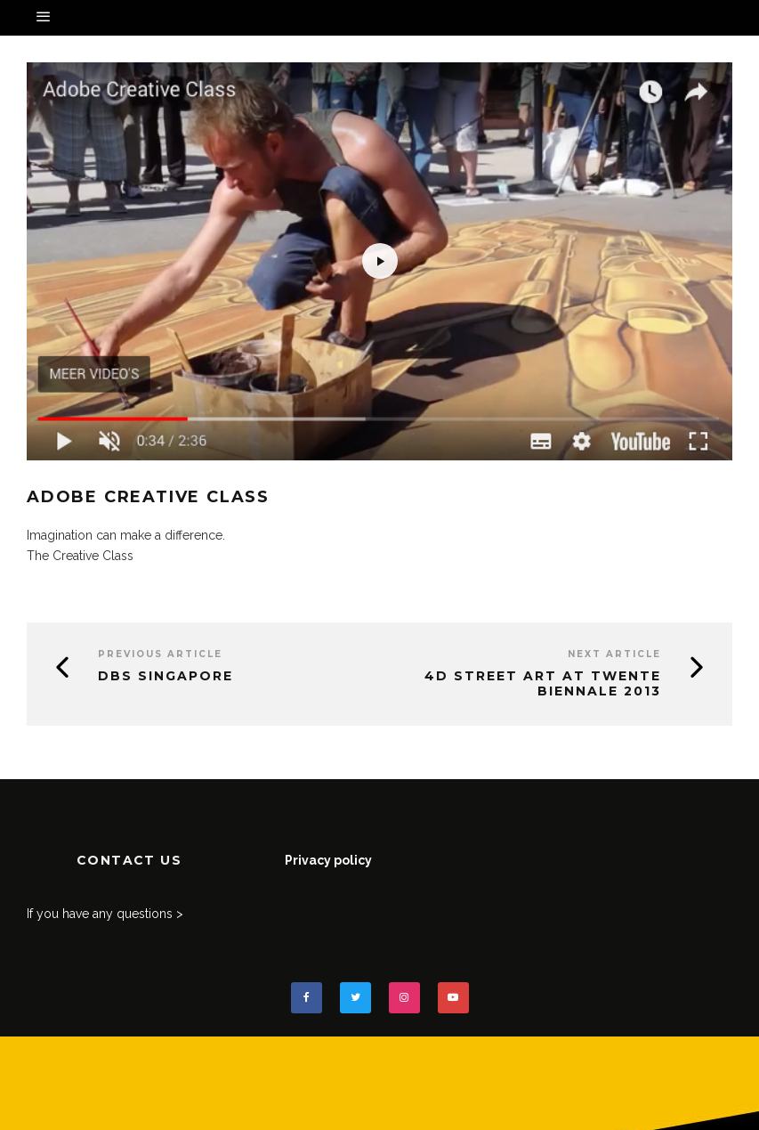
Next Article (614, 654)
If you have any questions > (105, 913)
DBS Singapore (165, 676)
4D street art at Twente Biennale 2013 (542, 683)
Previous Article (160, 654)
